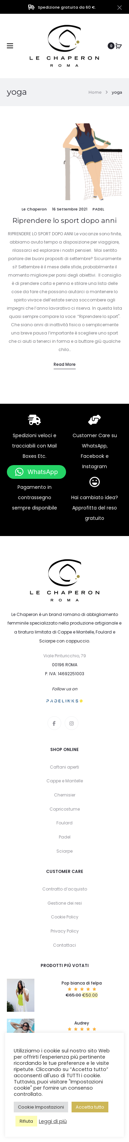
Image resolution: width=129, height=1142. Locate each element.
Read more (65, 364)
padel (98, 209)
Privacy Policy (65, 931)
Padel (65, 837)
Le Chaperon (34, 209)
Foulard (64, 823)
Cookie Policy (64, 917)
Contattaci (64, 945)
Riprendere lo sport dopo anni (64, 220)
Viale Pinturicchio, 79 (64, 656)
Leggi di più (53, 1121)
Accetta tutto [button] (90, 1107)
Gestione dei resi (64, 903)
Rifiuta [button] (26, 1121)
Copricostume (65, 809)
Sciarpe (64, 851)
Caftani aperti (64, 767)
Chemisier (64, 795)
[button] (36, 472)
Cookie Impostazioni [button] (41, 1107)
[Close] (119, 7)
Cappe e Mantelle (64, 781)
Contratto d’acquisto (64, 889)
